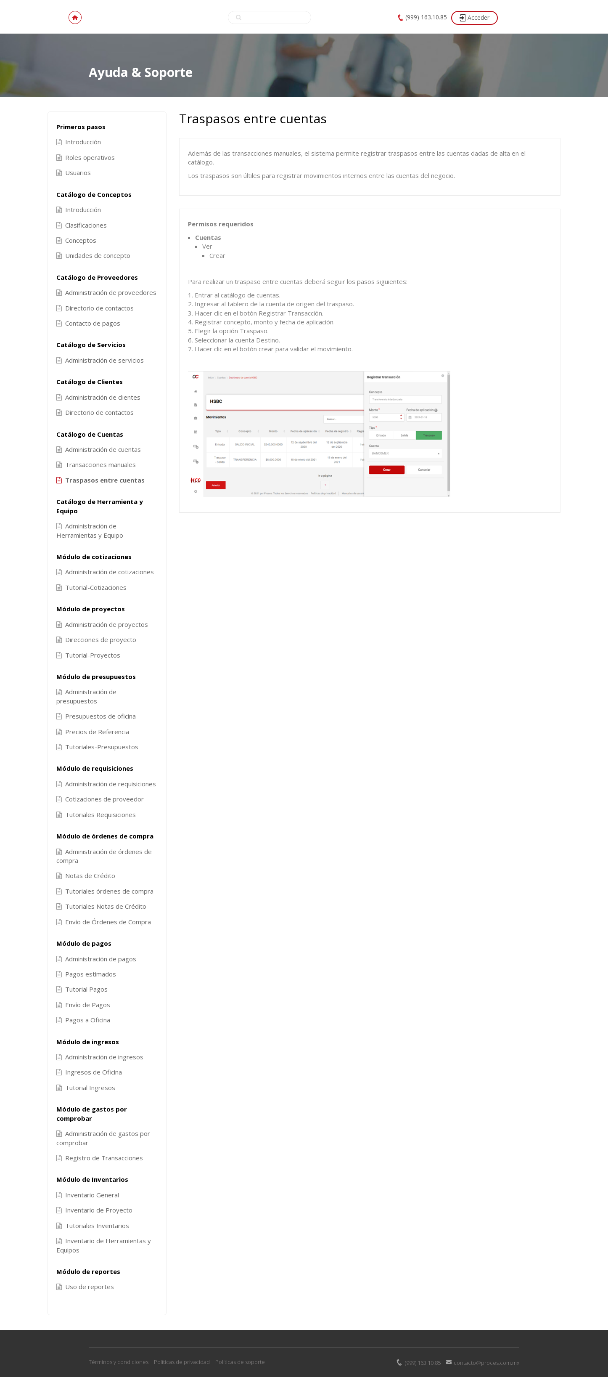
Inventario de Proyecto (94, 1210)
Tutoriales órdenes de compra (104, 891)
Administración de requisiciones (106, 784)
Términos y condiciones (118, 1362)
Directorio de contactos (95, 308)
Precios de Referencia (92, 731)
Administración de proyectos (102, 624)
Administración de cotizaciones (105, 572)
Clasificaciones (81, 225)
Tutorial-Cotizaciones (91, 587)
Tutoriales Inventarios (92, 1225)
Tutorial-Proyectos (88, 655)
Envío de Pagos (83, 1004)
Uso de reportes (85, 1286)
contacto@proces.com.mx (486, 1362)
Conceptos (76, 240)
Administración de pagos (96, 959)
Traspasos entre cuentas (100, 480)
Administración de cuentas (98, 449)
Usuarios (73, 172)
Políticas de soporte (240, 1362)
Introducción (78, 142)
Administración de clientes (98, 397)
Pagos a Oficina (83, 1020)
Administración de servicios (100, 360)
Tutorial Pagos (82, 989)
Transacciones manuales (96, 464)
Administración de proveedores (106, 292)
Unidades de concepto (93, 255)
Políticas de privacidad (182, 1362)
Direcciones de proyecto (96, 639)
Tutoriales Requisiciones (96, 814)
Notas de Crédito (85, 875)
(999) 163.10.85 (426, 17)
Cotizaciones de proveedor (100, 799)
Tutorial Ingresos (85, 1087)
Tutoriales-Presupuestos (97, 747)
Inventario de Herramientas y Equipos (103, 1245)
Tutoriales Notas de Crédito (101, 906)
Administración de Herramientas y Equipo (89, 530)
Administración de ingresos (99, 1057)
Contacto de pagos (88, 323)
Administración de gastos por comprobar (103, 1137)
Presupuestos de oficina (96, 716)
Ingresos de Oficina (89, 1072)
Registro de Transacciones (99, 1158)
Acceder (478, 17)
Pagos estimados (86, 974)
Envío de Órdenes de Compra (103, 922)
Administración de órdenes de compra (104, 856)
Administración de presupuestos (86, 696)
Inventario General (87, 1195)
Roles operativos (85, 157)
